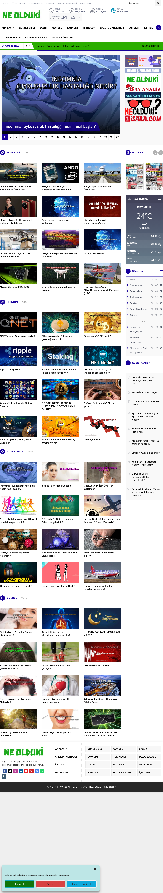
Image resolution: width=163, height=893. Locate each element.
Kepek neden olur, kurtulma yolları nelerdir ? (15, 667)
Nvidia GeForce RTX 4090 (14, 287)
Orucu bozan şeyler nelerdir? (16, 586)
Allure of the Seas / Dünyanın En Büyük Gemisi (102, 701)
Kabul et (19, 884)
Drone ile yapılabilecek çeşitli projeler (58, 288)
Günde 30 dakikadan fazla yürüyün (56, 667)
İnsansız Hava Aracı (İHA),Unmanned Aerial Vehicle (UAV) (101, 290)
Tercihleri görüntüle (82, 884)
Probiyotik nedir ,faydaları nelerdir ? (14, 554)
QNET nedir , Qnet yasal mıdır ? (17, 336)
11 (64, 137)
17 (100, 137)
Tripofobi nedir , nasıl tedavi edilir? (99, 554)
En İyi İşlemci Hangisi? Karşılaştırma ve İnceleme (56, 188)
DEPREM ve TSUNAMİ (96, 665)
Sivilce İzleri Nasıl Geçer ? (56, 485)
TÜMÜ (26, 152)
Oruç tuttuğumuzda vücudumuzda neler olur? (56, 634)
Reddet (50, 884)
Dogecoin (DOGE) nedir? (97, 336)
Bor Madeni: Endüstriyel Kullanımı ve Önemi (97, 222)
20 (117, 137)
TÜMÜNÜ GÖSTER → (151, 46)
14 (82, 137)
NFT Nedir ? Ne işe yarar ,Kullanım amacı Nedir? (98, 371)
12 (70, 137)
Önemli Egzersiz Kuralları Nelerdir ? (14, 734)
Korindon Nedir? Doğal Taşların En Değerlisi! (59, 554)
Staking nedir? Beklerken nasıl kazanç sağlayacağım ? (59, 371)
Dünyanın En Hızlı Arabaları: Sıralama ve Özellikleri (16, 188)
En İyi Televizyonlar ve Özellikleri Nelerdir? (60, 255)
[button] (95, 869)
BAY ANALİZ (110, 787)
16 (94, 137)
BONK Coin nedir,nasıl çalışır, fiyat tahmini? (58, 441)
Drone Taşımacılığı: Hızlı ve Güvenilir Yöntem (15, 255)
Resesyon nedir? (93, 439)
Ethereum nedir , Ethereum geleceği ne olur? (57, 338)
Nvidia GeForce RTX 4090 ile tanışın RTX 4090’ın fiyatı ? (100, 734)
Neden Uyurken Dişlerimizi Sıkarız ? (57, 734)
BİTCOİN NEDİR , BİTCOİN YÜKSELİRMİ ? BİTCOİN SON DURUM (58, 406)
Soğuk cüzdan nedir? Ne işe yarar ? (99, 405)
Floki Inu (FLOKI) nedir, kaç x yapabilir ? (15, 441)
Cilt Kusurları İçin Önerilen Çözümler (98, 487)
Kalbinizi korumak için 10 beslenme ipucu (55, 701)
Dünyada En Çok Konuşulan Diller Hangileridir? (57, 521)
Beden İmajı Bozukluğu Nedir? (58, 586)
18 (105, 137)
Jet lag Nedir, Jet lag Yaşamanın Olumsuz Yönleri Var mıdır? (102, 521)
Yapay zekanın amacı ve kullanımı (55, 222)
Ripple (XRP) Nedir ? (11, 369)
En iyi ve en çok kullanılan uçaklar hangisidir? (98, 588)
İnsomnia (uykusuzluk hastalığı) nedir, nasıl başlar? (63, 46)
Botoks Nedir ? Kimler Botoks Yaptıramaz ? (16, 634)
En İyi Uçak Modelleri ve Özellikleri (97, 188)
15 (88, 137)
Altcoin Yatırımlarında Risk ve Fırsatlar (16, 405)
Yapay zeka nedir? (94, 253)
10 (58, 137)
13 (76, 137)
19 (111, 137)
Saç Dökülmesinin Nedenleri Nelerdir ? (16, 701)
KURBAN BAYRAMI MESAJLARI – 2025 (102, 634)
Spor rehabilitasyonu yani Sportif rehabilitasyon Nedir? (18, 521)
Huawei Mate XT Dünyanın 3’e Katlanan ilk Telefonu (17, 222)
